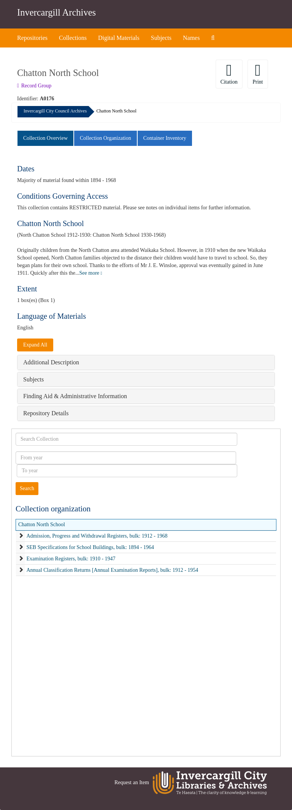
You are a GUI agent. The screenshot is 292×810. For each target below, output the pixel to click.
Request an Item (131, 782)
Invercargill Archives (56, 12)
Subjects (161, 38)
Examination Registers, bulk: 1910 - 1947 (71, 559)
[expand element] (21, 536)
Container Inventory (164, 138)
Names (191, 38)
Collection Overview (45, 138)
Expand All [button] (35, 345)
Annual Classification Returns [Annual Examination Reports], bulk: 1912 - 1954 (112, 570)
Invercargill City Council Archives (55, 111)
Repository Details (46, 413)
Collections (73, 38)
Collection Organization (105, 138)
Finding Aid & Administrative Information (75, 396)
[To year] (127, 470)
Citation (229, 73)
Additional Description (51, 362)
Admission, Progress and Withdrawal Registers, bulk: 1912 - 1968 (97, 536)
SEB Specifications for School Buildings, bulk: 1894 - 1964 (90, 547)
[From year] (126, 457)
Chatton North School (41, 524)
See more (90, 273)
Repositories (32, 38)
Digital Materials (119, 38)
